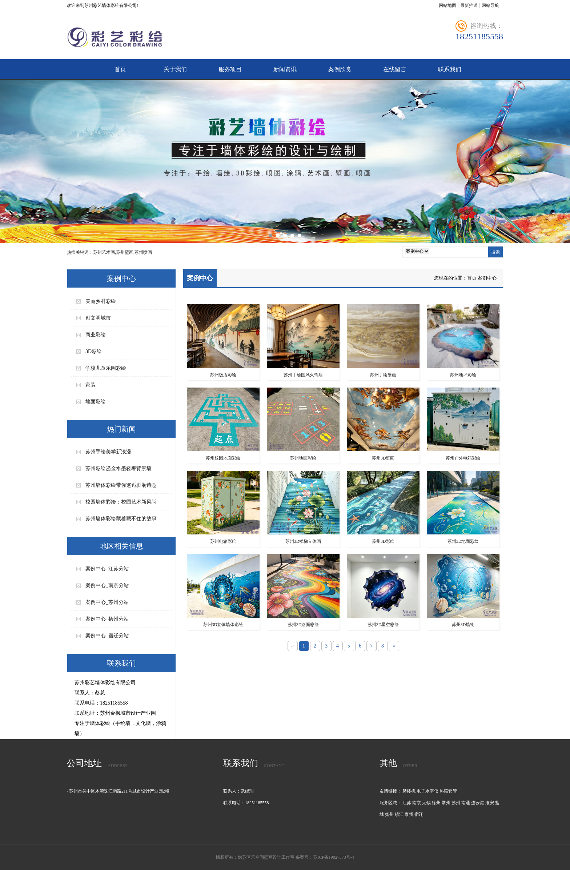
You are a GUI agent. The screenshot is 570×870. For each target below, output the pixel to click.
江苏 (406, 802)
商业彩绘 (95, 334)
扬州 (389, 814)
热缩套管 (448, 791)
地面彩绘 (95, 401)
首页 (120, 69)
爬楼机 (409, 791)
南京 (416, 802)
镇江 (399, 814)
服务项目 (230, 69)
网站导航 (490, 5)
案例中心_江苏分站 (107, 569)
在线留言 (394, 69)
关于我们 (175, 69)
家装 (90, 385)
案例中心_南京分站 (107, 585)
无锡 (426, 802)
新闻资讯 (285, 69)
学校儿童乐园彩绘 (105, 368)
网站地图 (447, 5)
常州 (446, 802)
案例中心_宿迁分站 (107, 635)
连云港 (477, 802)
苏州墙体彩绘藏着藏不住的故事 (121, 518)
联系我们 (449, 69)
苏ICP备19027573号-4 (333, 857)
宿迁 (418, 814)
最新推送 (469, 5)
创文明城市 (98, 318)
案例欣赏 (340, 69)
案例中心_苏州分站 (107, 602)
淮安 (489, 802)
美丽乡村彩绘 (100, 301)
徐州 (436, 802)
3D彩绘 (93, 351)
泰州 (409, 814)
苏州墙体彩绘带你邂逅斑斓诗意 (121, 485)
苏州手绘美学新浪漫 (108, 451)
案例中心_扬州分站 (107, 619)
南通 (465, 802)
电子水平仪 (427, 791)
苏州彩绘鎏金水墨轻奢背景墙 (118, 468)
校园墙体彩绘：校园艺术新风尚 (121, 502)
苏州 (455, 802)
